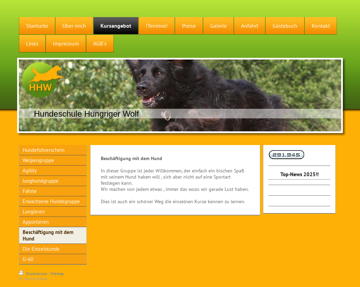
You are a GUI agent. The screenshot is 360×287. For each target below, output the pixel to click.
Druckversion (33, 273)
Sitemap (57, 273)
